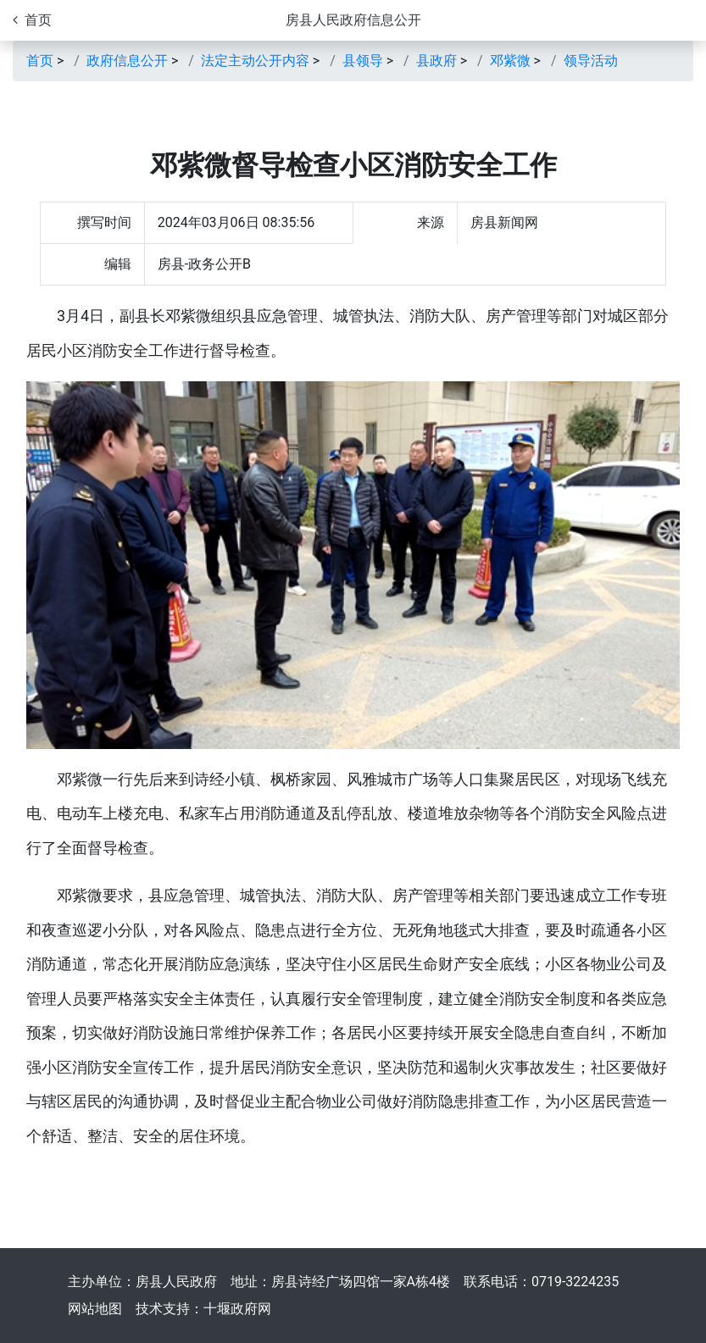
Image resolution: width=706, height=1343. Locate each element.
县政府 (436, 61)
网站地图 (95, 1309)
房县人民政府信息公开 (353, 20)
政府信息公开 (127, 61)
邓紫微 (510, 61)
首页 (39, 61)
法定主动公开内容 (255, 61)
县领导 (362, 61)
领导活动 (591, 61)
